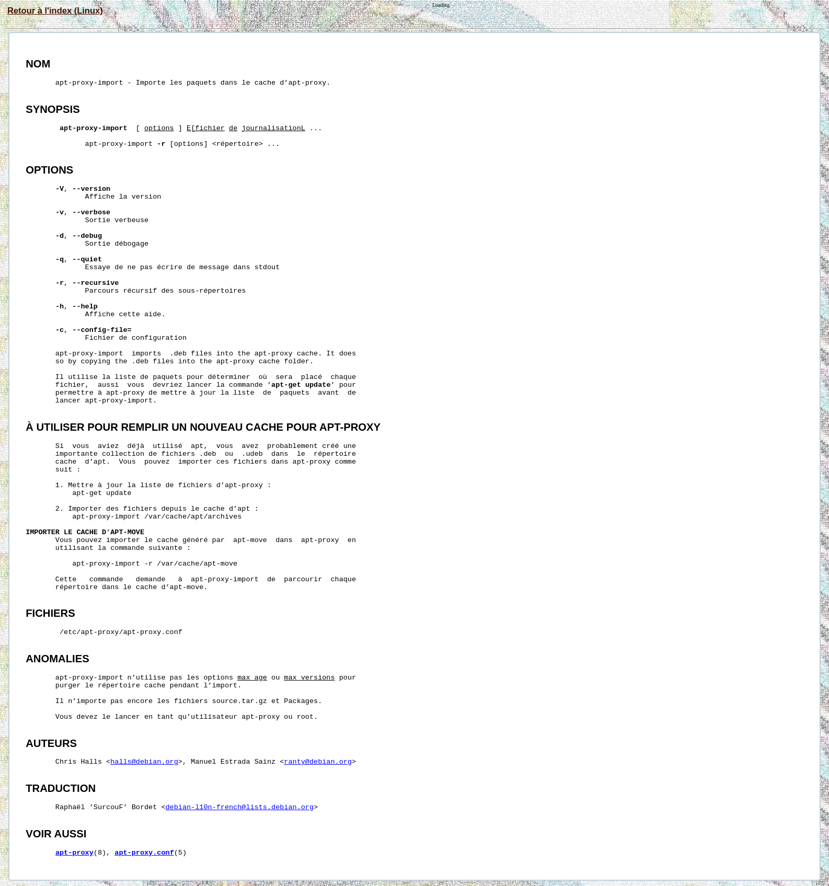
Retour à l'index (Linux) (55, 10)
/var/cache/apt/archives (192, 517)
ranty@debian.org (318, 762)
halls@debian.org (144, 762)
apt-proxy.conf (144, 853)
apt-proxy (74, 853)
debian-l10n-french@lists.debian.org (240, 807)
